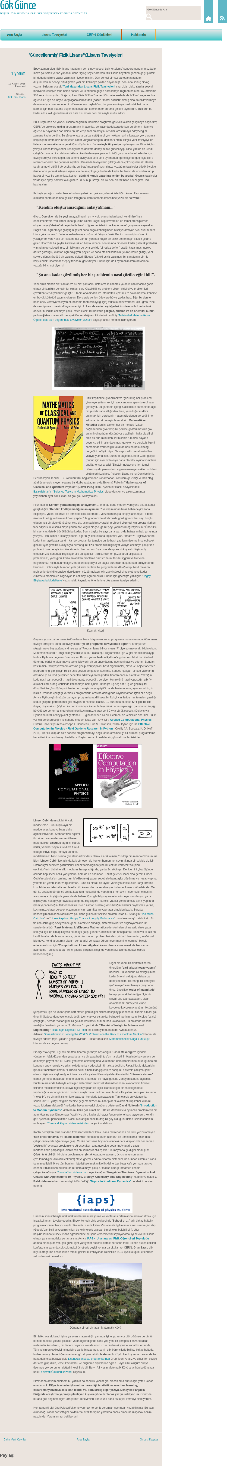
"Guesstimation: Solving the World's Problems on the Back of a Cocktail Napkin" (93, 1034)
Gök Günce (18, 5)
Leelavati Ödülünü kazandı (55, 1372)
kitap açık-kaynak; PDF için (69, 1029)
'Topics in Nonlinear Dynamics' (110, 1181)
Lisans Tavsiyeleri (54, 34)
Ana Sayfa (14, 34)
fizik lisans (19, 97)
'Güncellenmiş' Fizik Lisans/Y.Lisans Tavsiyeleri (76, 55)
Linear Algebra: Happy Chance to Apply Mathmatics (82, 918)
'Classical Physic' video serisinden (67, 1123)
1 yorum (18, 73)
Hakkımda (138, 34)
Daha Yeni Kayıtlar (14, 1439)
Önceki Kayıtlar (149, 1439)
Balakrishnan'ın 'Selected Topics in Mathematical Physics (68, 491)
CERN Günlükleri (99, 34)
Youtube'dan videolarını (71, 1172)
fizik (10, 97)
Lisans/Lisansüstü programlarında (89, 1358)
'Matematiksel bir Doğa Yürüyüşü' (129, 1039)
